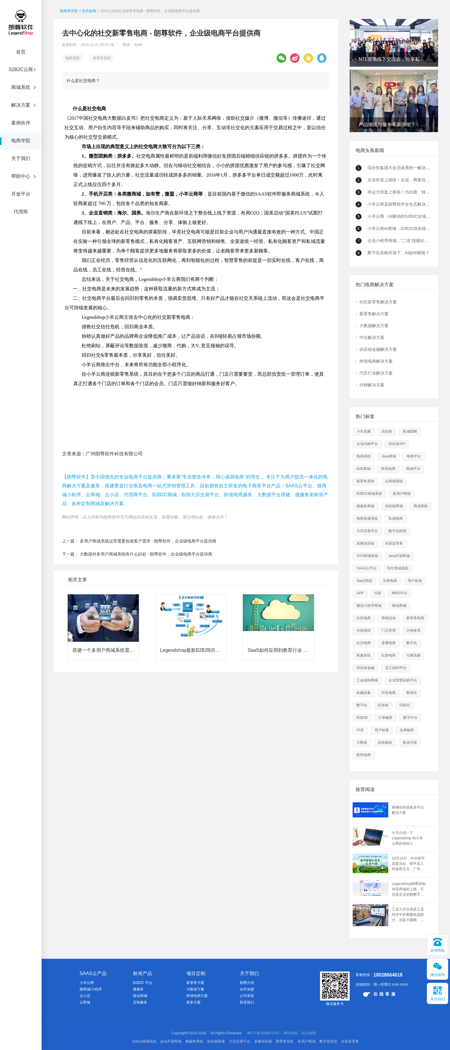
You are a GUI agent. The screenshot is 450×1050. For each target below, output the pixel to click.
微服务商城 (365, 506)
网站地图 (290, 1033)
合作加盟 (247, 989)
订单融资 (385, 718)
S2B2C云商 (21, 69)
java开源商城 (399, 556)
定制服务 (140, 1002)
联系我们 (247, 1002)
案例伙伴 (20, 122)
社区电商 (363, 618)
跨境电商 (388, 469)
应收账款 (385, 742)
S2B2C (405, 705)
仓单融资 (407, 730)
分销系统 (363, 630)
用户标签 (415, 581)
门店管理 (388, 630)
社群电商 (388, 655)
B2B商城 (363, 469)
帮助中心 (20, 176)
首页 (21, 52)
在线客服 (380, 994)
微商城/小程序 (91, 989)
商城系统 (20, 87)
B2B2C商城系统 (369, 494)
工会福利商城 (367, 680)
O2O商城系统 (367, 556)
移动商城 (399, 606)
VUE (360, 730)
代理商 (21, 211)
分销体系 (413, 630)
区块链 (383, 705)
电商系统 (72, 58)
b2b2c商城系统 (145, 1041)
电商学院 (20, 140)
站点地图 (309, 1033)
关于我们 (20, 158)
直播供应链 (365, 543)
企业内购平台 (367, 444)
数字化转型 (397, 531)
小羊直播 (363, 431)
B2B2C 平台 (142, 983)
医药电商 (363, 755)
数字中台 (410, 718)
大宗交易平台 (367, 531)
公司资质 (247, 996)
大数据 (361, 742)
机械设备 (363, 693)
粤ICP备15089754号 (263, 1033)
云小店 (85, 996)
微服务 (138, 989)
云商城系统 (394, 481)
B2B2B (361, 718)
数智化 (411, 693)
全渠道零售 (394, 543)
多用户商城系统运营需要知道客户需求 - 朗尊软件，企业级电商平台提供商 (148, 512)
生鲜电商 (390, 581)
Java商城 (388, 456)
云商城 (85, 1002)
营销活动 (388, 618)
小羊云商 (87, 983)
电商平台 (414, 456)
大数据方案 (195, 989)
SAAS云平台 (366, 568)
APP (360, 593)
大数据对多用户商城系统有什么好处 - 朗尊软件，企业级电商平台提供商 (146, 525)
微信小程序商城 (368, 606)
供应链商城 (394, 506)
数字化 (411, 643)
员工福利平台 (395, 668)
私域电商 (396, 518)
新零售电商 (415, 618)
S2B (377, 593)
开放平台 (20, 193)
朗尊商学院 (69, 11)
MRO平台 (399, 593)
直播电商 (388, 643)
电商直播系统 (367, 518)
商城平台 (413, 469)
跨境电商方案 (197, 996)
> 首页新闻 (87, 11)
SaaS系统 (364, 581)
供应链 (386, 431)
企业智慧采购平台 (403, 680)
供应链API (397, 444)
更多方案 (193, 1002)
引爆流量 (413, 655)
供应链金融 (365, 668)
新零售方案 (195, 983)
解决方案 (20, 105)
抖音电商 (388, 693)
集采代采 (410, 742)
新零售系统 (102, 58)
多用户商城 (402, 494)
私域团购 (410, 431)
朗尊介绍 (247, 983)
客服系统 (363, 655)
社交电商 (363, 643)
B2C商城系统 (397, 568)
